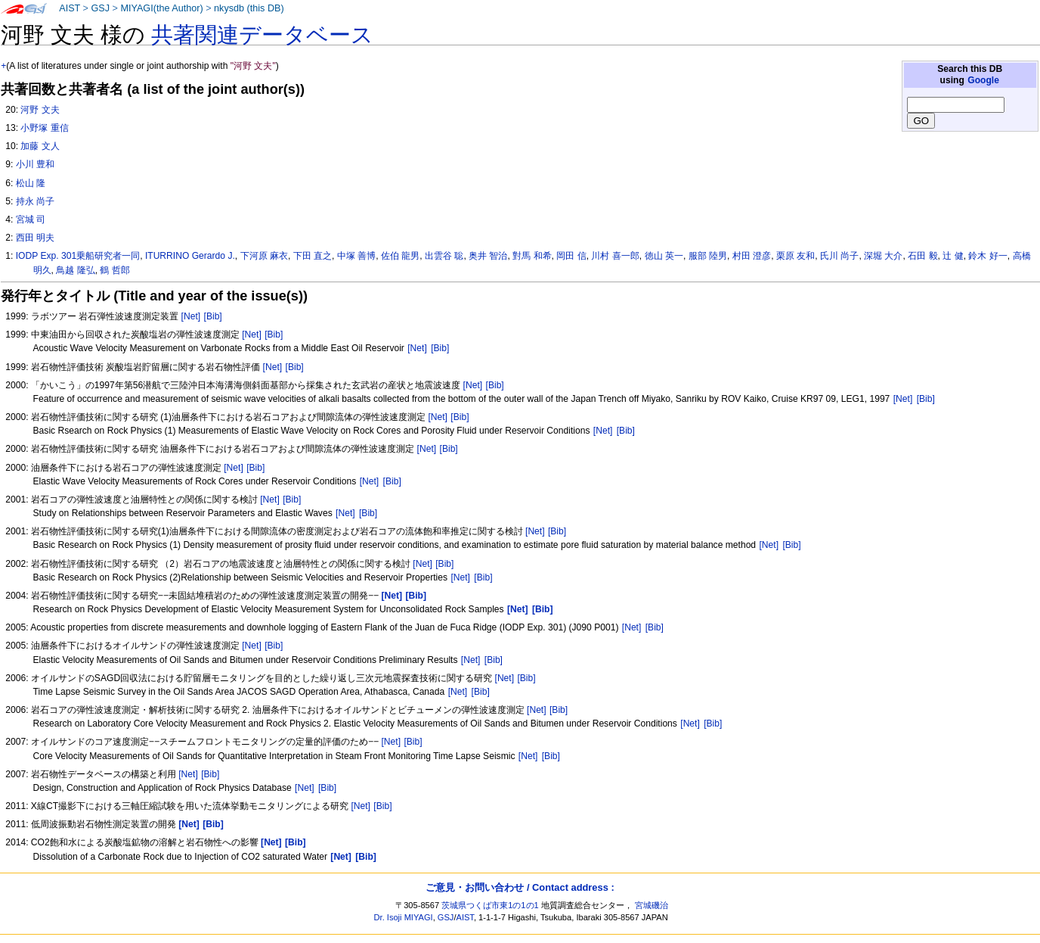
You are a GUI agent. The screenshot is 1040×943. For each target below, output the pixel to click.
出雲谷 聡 (444, 256)
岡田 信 (571, 256)
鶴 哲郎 (114, 270)
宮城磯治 (651, 905)
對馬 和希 (531, 256)
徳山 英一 (664, 256)
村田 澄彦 (751, 256)
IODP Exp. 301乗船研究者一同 (78, 256)
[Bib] (213, 316)
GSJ (100, 8)
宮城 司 (30, 219)
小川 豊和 (35, 164)
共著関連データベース (262, 35)
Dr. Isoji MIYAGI (403, 917)
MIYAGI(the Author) (161, 8)
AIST (69, 8)
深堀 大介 (883, 256)
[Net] (191, 316)
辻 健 (952, 256)
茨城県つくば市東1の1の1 (490, 905)
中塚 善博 (356, 256)
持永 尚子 (35, 201)
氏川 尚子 (839, 256)
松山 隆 (30, 183)
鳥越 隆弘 (75, 270)
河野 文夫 (39, 109)
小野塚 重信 (44, 128)
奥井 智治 (488, 256)
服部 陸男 (708, 256)
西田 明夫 (35, 237)
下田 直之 (312, 256)
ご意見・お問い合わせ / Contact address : (520, 887)
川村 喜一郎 (615, 256)
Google (983, 80)
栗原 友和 (795, 256)
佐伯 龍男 (400, 256)
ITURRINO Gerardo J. (190, 256)
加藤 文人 (39, 146)
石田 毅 (922, 256)
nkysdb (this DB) (249, 8)
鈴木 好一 (987, 256)
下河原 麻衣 (264, 256)
